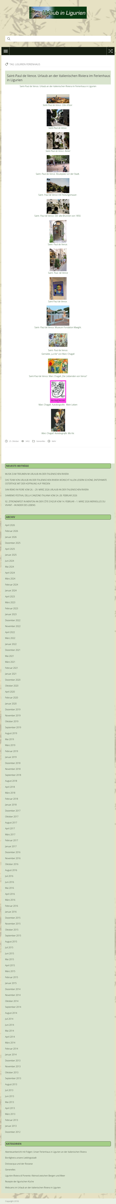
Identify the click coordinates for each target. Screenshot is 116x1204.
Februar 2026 (11, 531)
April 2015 (10, 965)
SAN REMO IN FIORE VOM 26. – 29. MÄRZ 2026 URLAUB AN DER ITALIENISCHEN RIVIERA (47, 489)
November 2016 (13, 858)
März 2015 (10, 971)
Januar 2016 (11, 911)
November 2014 (13, 995)
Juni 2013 (9, 1096)
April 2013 (10, 1108)
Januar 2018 (11, 804)
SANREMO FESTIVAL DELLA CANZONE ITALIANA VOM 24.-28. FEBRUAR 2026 (41, 495)
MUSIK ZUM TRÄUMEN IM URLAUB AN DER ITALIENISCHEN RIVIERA (37, 473)
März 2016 (10, 899)
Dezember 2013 (12, 1060)
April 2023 (10, 596)
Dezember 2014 (12, 989)
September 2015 (13, 935)
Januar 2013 (11, 1125)
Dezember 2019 (12, 709)
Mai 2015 (9, 959)
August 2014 (11, 1013)
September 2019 (13, 727)
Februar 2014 (11, 1048)
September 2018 (13, 775)
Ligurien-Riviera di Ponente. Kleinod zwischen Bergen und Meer (35, 1175)
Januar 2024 (11, 590)
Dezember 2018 (12, 763)
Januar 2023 (11, 614)
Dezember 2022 (12, 620)
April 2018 (10, 786)
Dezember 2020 (12, 679)
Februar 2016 (11, 905)
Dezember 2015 (12, 917)
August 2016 (11, 870)
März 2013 (10, 1114)
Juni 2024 (9, 560)
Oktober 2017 (11, 816)
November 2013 (13, 1066)
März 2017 (10, 834)
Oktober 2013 (11, 1072)
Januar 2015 (11, 983)
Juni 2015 (9, 953)
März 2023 (10, 602)
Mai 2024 (9, 566)
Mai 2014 (9, 1030)
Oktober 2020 (11, 685)
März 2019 (10, 745)
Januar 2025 (11, 554)
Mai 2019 (9, 739)
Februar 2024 (11, 584)
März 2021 (10, 661)
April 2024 (10, 572)
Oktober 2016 (11, 864)
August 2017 (11, 822)
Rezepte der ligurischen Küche (19, 1181)
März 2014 (10, 1042)
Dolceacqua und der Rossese (19, 1163)
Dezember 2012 (12, 1132)
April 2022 (10, 632)
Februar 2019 (11, 751)
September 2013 (13, 1078)
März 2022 (10, 638)
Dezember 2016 (12, 852)
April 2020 (10, 691)
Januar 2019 (11, 757)
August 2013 (11, 1084)
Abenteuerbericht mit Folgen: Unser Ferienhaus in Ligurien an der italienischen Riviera (46, 1151)
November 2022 (13, 626)
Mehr (54, 441)
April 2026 (10, 525)
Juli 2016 (9, 876)
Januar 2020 (11, 703)
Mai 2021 (9, 656)
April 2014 (10, 1036)
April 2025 (10, 548)
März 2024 (10, 578)
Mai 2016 (9, 888)
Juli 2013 (9, 1090)
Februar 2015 (11, 977)
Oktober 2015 (11, 929)
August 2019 (11, 733)
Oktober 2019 (11, 721)
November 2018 (13, 769)
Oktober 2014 (11, 1001)
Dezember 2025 (12, 542)
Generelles (40, 441)
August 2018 (11, 780)
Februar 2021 (11, 667)
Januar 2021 (11, 673)
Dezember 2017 (12, 810)
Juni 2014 (9, 1024)
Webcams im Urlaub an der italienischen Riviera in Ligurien (33, 1187)
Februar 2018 (11, 798)
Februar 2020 (11, 697)
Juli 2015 (9, 947)
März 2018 (10, 792)
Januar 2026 (11, 537)
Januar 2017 (11, 846)
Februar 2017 (11, 840)
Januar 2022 (11, 644)
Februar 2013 (11, 1120)
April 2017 (10, 828)
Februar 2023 (11, 608)
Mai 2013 (9, 1102)
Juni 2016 (9, 882)
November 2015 (13, 923)
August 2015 (11, 941)
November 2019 (13, 715)
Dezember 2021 (12, 650)
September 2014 (13, 1006)
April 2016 (10, 894)
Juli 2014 (9, 1018)
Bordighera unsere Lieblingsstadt (21, 1157)
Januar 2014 (11, 1054)
